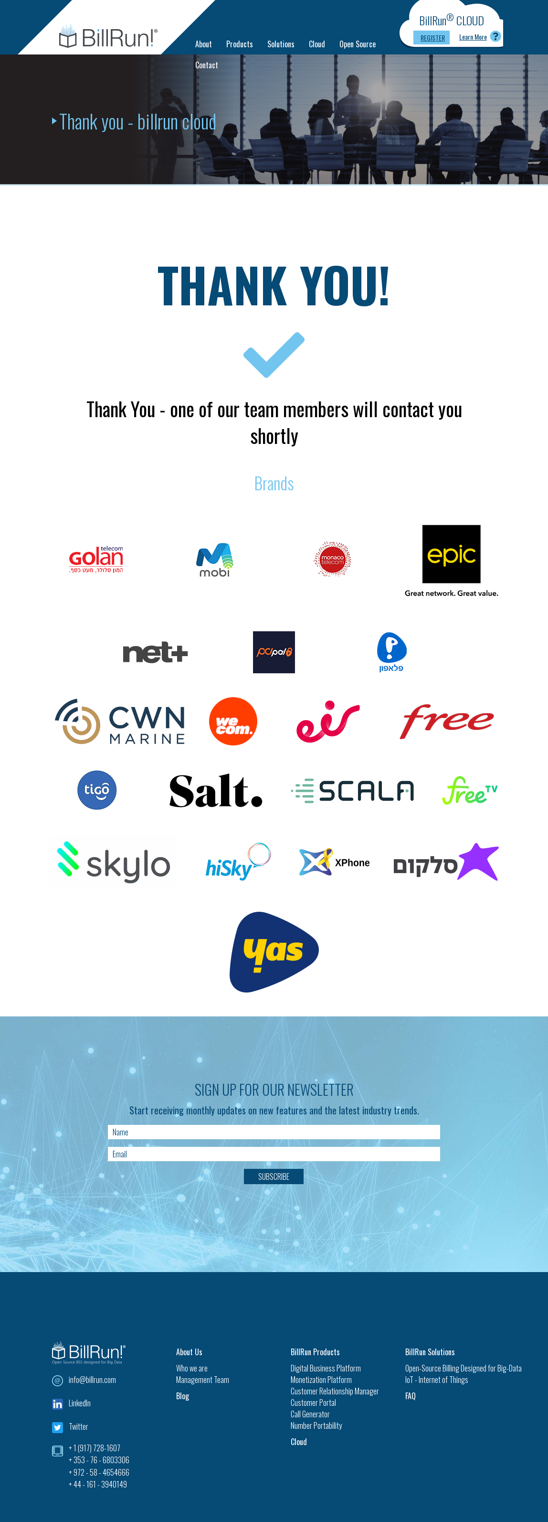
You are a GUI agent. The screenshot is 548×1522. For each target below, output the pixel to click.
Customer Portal (313, 1402)
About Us (189, 1352)
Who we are (192, 1368)
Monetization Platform (321, 1379)
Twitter (78, 1426)
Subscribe (273, 1176)
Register (433, 37)
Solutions (281, 44)
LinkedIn (80, 1403)
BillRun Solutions (430, 1352)
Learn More (473, 37)
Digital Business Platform (326, 1368)
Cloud (317, 44)
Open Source (357, 44)
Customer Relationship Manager (335, 1391)
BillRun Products (315, 1352)
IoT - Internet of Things (436, 1379)
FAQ (410, 1396)
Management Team (202, 1379)
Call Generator (310, 1414)
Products (239, 44)
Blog (182, 1396)
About (203, 44)
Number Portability (316, 1425)
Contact (206, 65)
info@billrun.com (92, 1379)
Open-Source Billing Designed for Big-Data (450, 1368)
